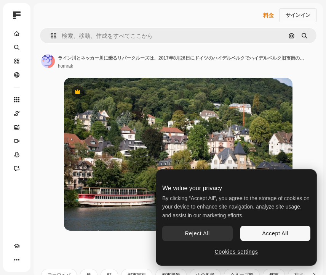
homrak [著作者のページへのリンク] (65, 66)
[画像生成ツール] (17, 127)
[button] (50, 36)
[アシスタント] (17, 168)
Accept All (275, 233)
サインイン (298, 15)
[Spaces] (17, 113)
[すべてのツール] (17, 100)
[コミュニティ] (17, 75)
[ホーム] (17, 34)
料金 (268, 15)
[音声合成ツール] (17, 155)
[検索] (17, 47)
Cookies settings (236, 252)
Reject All (197, 233)
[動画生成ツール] (17, 141)
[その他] (17, 260)
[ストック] (17, 61)
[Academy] (17, 246)
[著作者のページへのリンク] (48, 61)
